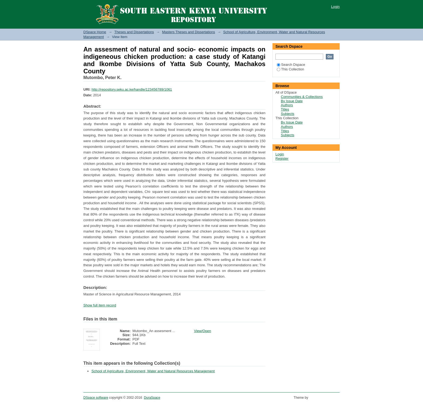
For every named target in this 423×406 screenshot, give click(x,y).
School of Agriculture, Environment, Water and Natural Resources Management (153, 371)
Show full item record (99, 305)
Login (335, 7)
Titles (285, 109)
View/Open (202, 331)
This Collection (290, 69)
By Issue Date (292, 101)
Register (281, 158)
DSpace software (95, 398)
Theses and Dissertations (134, 32)
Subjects (287, 114)
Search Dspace (291, 65)
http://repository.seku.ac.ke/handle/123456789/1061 (131, 89)
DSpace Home (94, 32)
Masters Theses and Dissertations (188, 32)
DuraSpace (152, 398)
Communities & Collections (302, 97)
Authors (287, 105)
